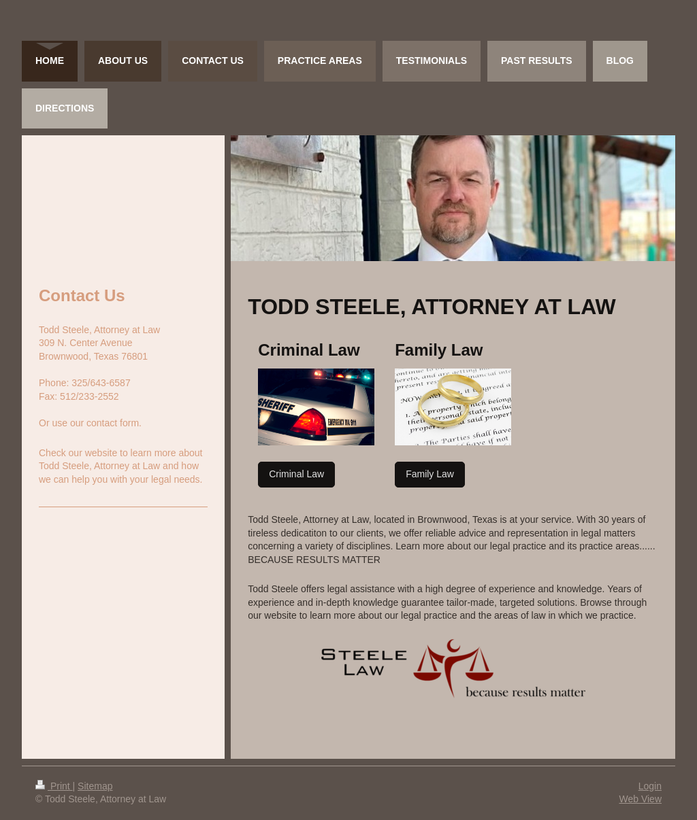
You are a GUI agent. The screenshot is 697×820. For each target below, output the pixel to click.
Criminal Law (296, 473)
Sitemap (95, 786)
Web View (640, 798)
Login (650, 786)
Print (54, 786)
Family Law (430, 473)
